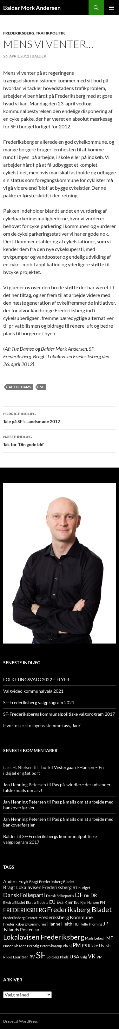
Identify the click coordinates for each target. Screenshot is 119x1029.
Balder (39, 56)
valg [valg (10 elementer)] (83, 957)
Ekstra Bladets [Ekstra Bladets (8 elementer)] (37, 902)
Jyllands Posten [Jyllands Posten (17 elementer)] (18, 929)
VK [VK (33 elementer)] (92, 956)
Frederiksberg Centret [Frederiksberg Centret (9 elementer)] (20, 918)
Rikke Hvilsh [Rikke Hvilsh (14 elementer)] (99, 945)
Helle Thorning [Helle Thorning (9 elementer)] (91, 924)
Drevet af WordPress (20, 1021)
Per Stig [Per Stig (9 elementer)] (33, 946)
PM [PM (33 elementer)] (77, 945)
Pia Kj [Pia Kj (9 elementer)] (67, 946)
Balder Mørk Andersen (32, 7)
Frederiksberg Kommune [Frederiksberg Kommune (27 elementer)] (65, 917)
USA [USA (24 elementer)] (74, 956)
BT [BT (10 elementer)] (75, 888)
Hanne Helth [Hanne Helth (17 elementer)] (59, 923)
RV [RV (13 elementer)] (32, 956)
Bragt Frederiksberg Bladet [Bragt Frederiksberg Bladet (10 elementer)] (51, 882)
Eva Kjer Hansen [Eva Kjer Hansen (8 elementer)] (86, 902)
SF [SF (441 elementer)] (41, 954)
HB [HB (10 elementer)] (76, 924)
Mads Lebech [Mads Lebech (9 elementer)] (95, 938)
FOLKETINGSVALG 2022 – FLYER (36, 679)
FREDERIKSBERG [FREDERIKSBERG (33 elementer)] (24, 910)
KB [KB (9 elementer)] (37, 930)
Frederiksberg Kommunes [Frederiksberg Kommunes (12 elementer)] (24, 924)
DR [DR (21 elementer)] (93, 895)
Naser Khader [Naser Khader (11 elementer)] (14, 945)
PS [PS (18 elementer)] (84, 945)
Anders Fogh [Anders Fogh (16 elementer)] (15, 881)
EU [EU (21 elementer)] (52, 902)
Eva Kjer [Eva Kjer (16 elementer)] (64, 902)
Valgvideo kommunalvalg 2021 (33, 691)
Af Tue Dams (20, 387)
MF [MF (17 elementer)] (109, 938)
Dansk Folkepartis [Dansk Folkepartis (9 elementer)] (60, 896)
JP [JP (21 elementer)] (105, 923)
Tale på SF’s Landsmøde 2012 (59, 417)
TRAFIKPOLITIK (50, 33)
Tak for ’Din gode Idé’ (59, 440)
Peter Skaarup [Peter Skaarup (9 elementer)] (51, 946)
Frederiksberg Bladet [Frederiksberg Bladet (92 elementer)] (79, 909)
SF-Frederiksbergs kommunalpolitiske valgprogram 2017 (59, 714)
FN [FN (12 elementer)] (102, 902)
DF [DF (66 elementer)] (79, 894)
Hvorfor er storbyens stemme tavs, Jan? (42, 725)
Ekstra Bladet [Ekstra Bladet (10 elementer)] (14, 902)
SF (42, 387)
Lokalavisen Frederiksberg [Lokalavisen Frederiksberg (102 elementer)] (43, 937)
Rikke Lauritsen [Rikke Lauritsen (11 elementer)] (16, 957)
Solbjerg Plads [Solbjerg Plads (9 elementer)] (58, 957)
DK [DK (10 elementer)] (86, 896)
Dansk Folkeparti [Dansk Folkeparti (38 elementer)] (24, 895)
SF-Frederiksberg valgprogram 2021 (38, 702)
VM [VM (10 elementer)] (99, 957)
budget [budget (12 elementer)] (84, 887)
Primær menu (111, 7)
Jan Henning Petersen (24, 784)
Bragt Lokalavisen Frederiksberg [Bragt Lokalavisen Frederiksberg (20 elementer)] (37, 887)
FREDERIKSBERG (18, 33)
